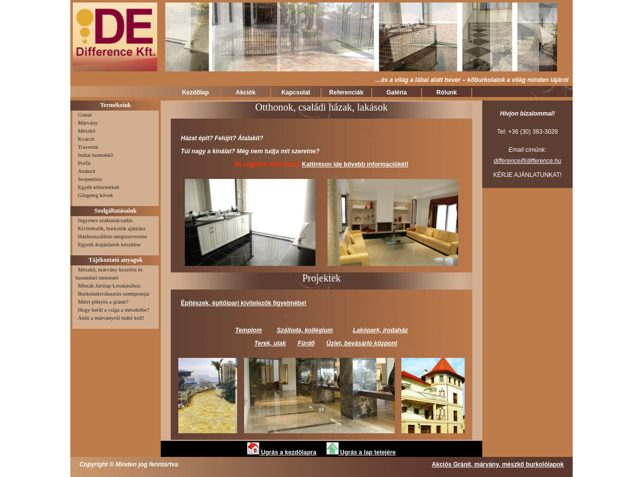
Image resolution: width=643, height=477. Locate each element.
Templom (248, 330)
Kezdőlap (195, 92)
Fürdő (305, 343)
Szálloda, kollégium (305, 330)
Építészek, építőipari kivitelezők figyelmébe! (243, 303)
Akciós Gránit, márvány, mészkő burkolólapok (498, 464)
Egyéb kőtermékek (97, 187)
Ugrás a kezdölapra (281, 452)
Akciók (245, 92)
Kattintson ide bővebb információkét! (355, 164)
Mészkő (85, 131)
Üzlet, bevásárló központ (362, 343)
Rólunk (447, 92)
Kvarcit (84, 139)
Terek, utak (270, 343)
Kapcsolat (295, 92)
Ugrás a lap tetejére (361, 452)
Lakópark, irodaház (380, 330)
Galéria (396, 92)
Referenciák (346, 92)
